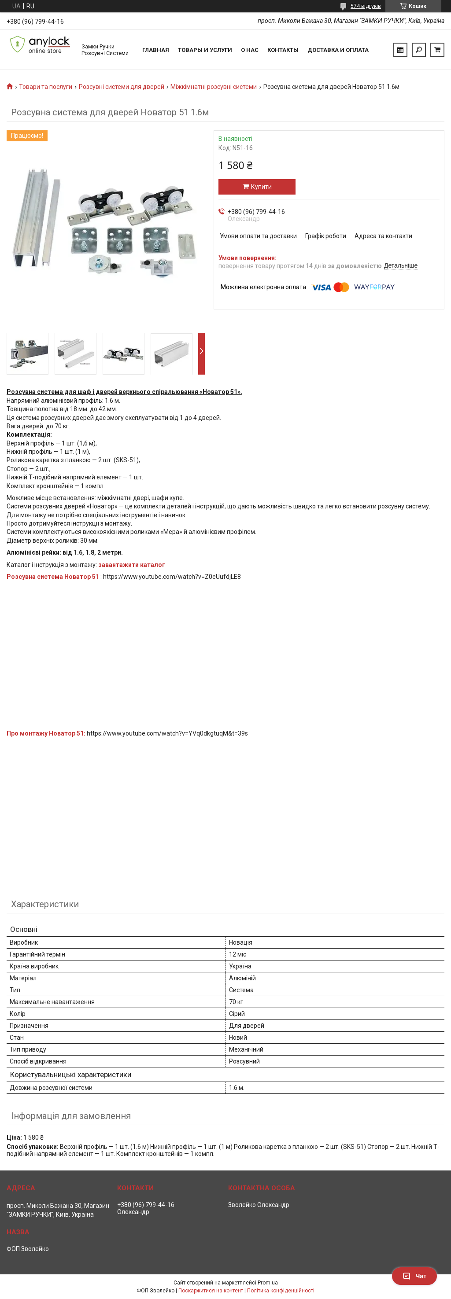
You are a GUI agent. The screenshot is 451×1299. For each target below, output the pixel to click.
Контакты (283, 50)
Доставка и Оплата (338, 50)
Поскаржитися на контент (210, 1291)
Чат (414, 1276)
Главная (155, 50)
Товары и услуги (205, 50)
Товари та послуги (45, 86)
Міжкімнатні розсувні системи (213, 86)
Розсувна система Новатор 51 (53, 576)
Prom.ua (268, 1283)
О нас (250, 50)
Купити (261, 186)
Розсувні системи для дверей (121, 86)
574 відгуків (366, 6)
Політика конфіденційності (280, 1291)
